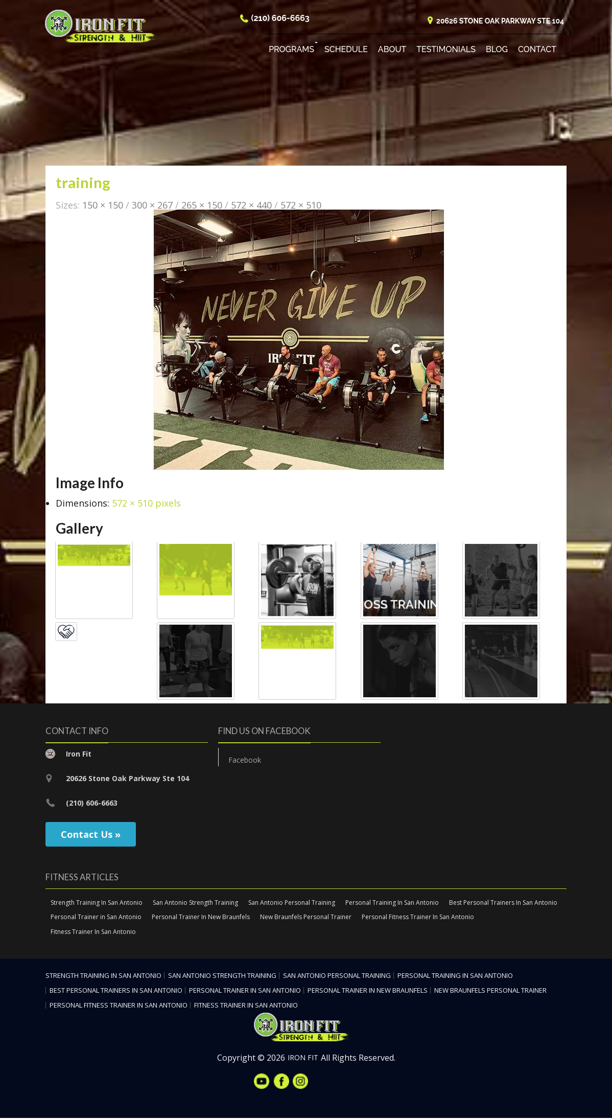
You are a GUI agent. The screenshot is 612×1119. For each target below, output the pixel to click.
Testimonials (446, 51)
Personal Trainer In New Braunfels (201, 918)
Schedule (346, 51)
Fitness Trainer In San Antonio (93, 932)
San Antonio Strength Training (195, 903)
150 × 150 (102, 205)
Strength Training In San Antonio (97, 903)
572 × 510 (300, 205)
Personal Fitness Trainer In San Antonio (418, 918)
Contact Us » (91, 835)
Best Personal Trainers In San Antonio (503, 903)
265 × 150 (201, 205)
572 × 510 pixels (146, 504)
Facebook (244, 760)
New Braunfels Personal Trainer (305, 918)
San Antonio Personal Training (291, 903)
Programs (291, 51)
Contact (537, 51)
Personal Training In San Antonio (392, 903)
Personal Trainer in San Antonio (96, 918)
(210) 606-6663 (280, 20)
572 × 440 (251, 205)
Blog (497, 51)
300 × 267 (152, 205)
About (392, 51)
